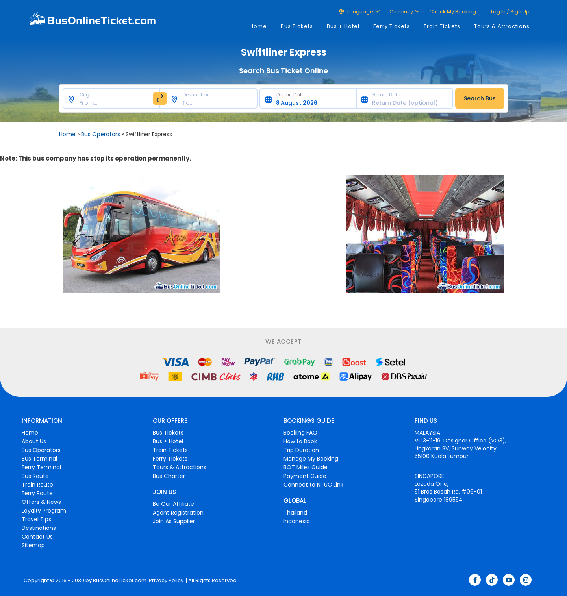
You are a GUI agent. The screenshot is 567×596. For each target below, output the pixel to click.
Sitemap (33, 545)
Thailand (295, 512)
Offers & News (41, 502)
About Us (34, 441)
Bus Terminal (39, 459)
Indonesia (297, 521)
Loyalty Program (44, 511)
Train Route (37, 485)
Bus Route (35, 476)
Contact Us (37, 536)
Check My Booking (452, 11)
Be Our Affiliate (173, 504)
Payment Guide (305, 476)
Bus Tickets (297, 26)
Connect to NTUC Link (313, 485)
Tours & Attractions (502, 26)
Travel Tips (36, 519)
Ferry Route (37, 493)
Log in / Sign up (510, 11)
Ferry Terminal (41, 467)
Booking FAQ (300, 433)
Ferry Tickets (391, 26)
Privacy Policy (165, 580)
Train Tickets (442, 26)
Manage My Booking (311, 459)
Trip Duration (301, 450)
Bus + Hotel (343, 26)
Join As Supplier (174, 521)
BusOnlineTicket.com (120, 580)
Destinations (39, 528)
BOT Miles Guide (306, 467)
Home (258, 26)
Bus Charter (169, 476)
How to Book (300, 441)
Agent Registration (178, 512)
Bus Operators (100, 134)
